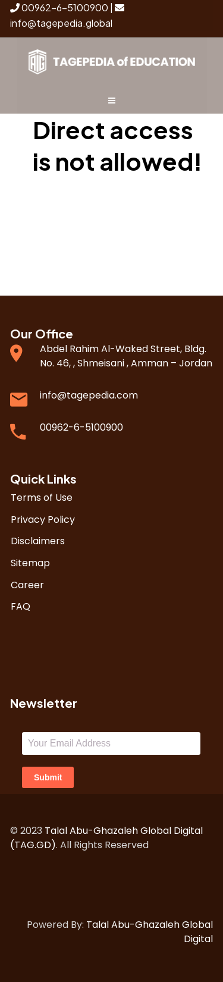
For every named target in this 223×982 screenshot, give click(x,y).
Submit (48, 777)
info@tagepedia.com (89, 395)
